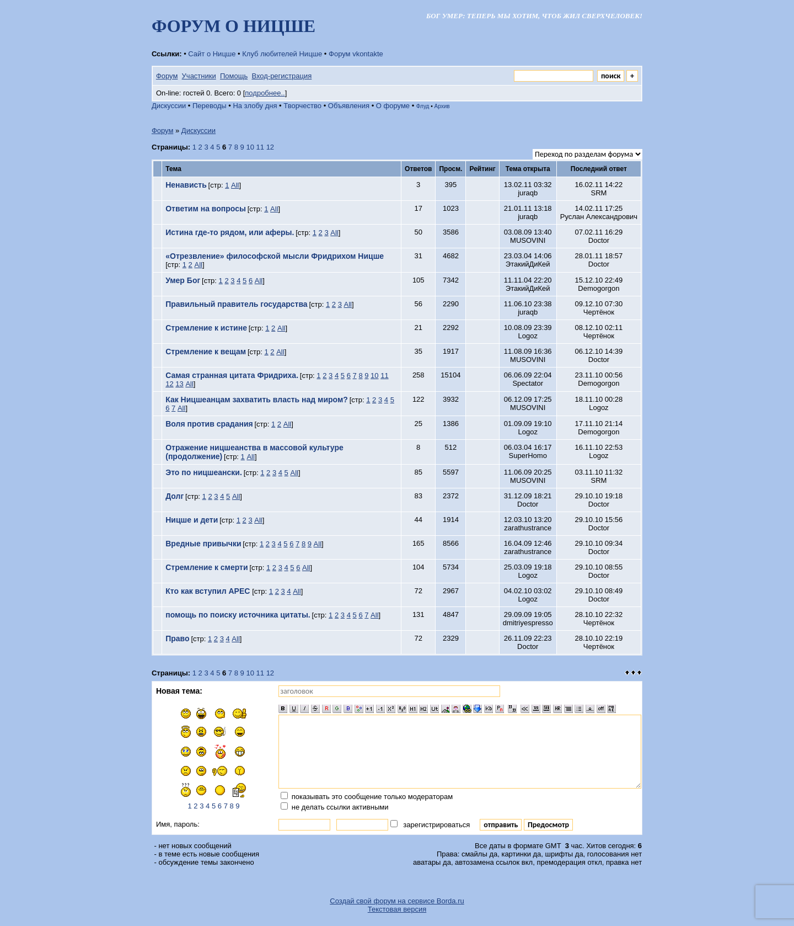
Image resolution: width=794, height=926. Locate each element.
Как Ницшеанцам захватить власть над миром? (256, 399)
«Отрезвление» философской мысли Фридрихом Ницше (274, 256)
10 (250, 147)
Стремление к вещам (205, 351)
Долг (174, 496)
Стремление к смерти (206, 567)
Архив (442, 106)
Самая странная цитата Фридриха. (231, 375)
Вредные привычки (203, 543)
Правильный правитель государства (236, 304)
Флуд (423, 106)
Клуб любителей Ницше (282, 54)
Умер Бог (182, 280)
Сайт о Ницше (211, 54)
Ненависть (186, 184)
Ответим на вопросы (205, 208)
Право (177, 638)
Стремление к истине (206, 327)
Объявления (348, 106)
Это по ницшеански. (203, 472)
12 (270, 147)
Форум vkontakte (356, 54)
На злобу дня (255, 106)
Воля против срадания (209, 423)
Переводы (209, 106)
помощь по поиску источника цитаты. (237, 614)
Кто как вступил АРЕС (208, 591)
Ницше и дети (191, 519)
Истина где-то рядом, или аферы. (229, 232)
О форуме (393, 106)
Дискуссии (169, 106)
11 (260, 147)
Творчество (302, 106)
